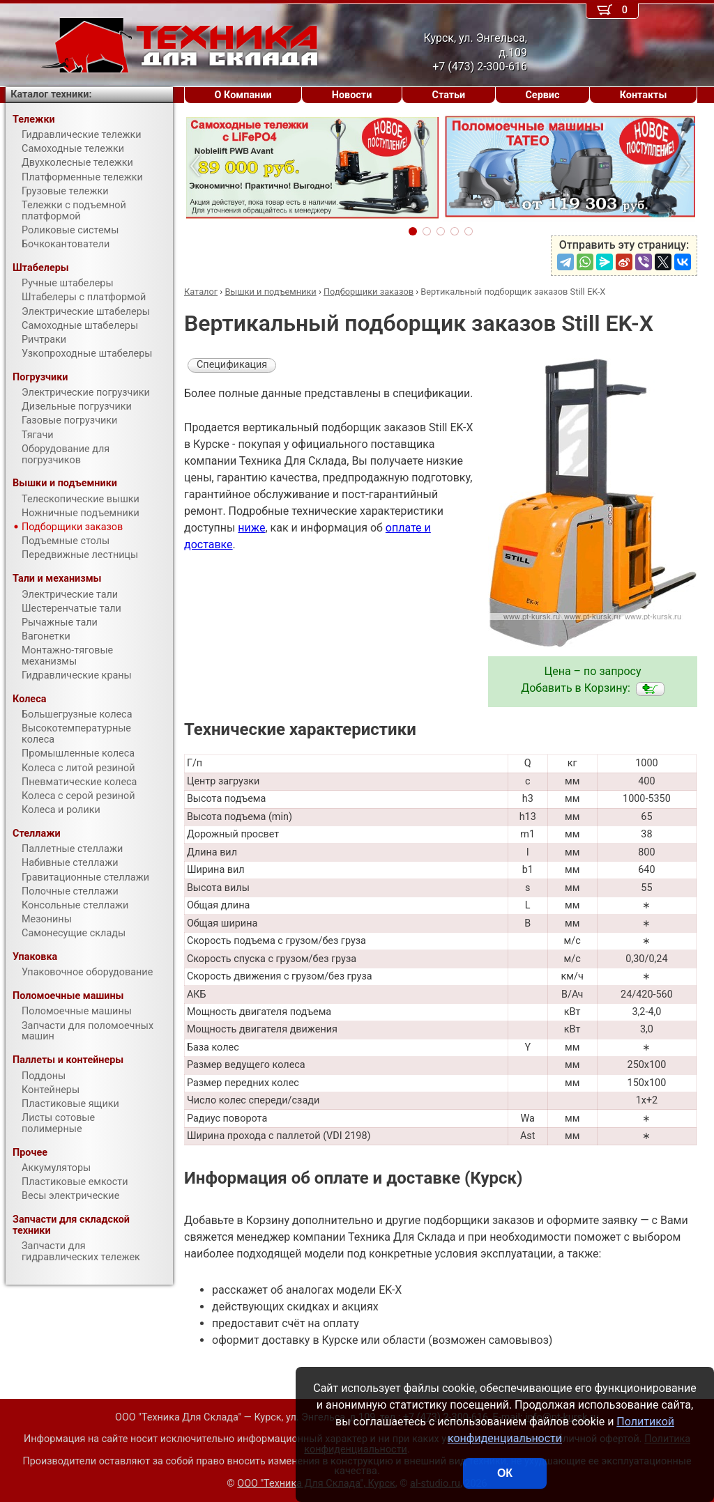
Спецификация (232, 365)
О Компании (243, 95)
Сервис (542, 95)
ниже (251, 527)
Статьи (448, 95)
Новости (352, 95)
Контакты (643, 95)
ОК (504, 1473)
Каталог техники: (50, 94)
